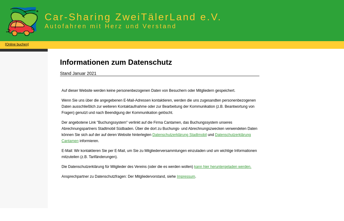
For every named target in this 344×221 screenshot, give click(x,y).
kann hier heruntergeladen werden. (222, 167)
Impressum (186, 176)
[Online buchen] (17, 44)
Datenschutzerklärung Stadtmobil (179, 135)
